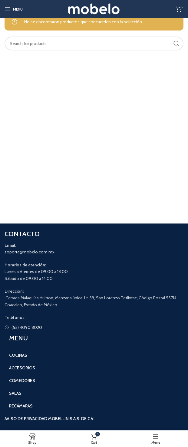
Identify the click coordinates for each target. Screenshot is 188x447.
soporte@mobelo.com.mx (29, 252)
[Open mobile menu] (14, 9)
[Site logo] (94, 8)
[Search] (94, 43)
